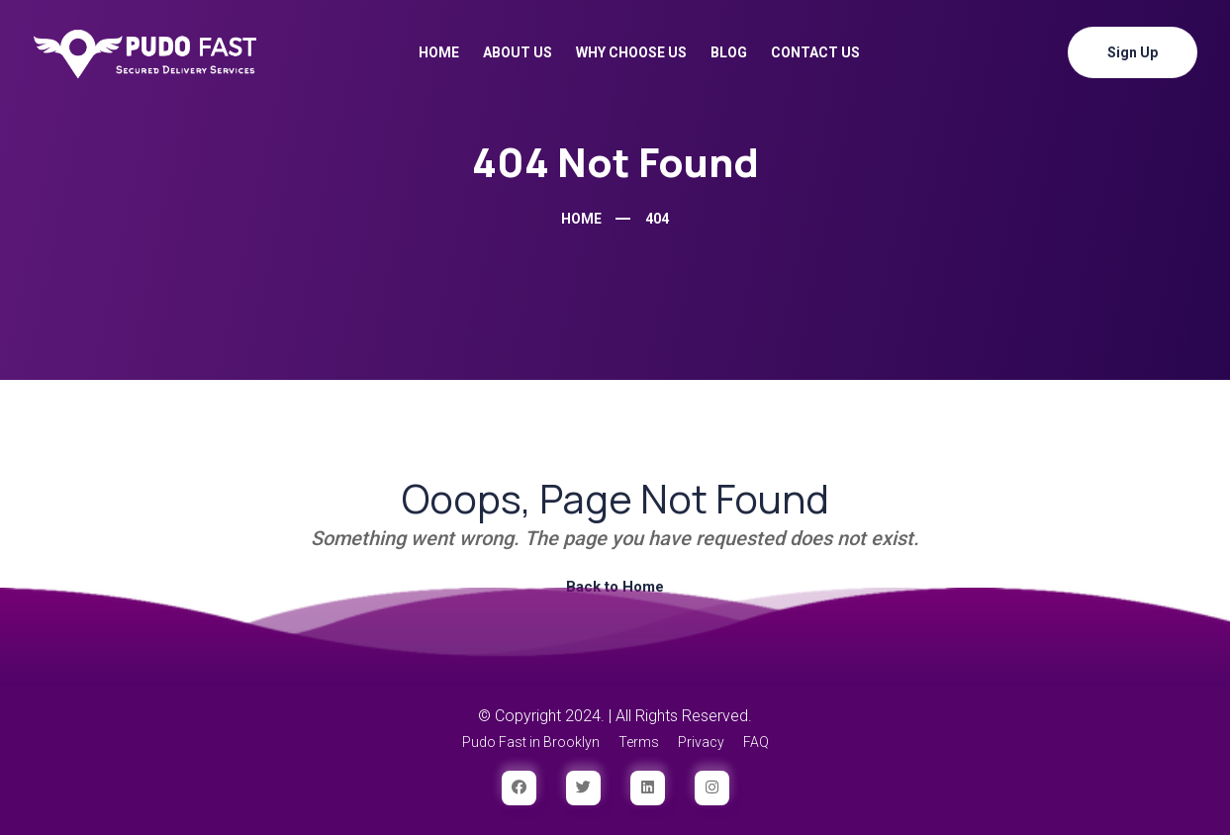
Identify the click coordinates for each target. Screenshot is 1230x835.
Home (439, 52)
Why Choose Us (631, 52)
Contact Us (815, 52)
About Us (517, 52)
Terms (638, 742)
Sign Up (1132, 52)
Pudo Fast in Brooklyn (531, 742)
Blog (728, 52)
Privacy (701, 742)
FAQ (756, 742)
